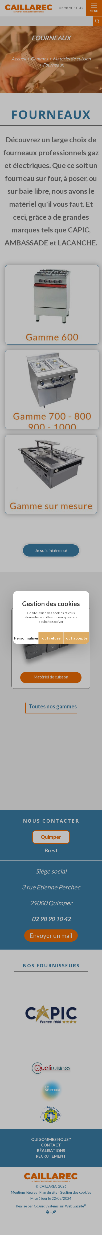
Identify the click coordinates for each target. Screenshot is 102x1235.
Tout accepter (76, 638)
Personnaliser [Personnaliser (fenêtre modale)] (26, 638)
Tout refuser (51, 638)
